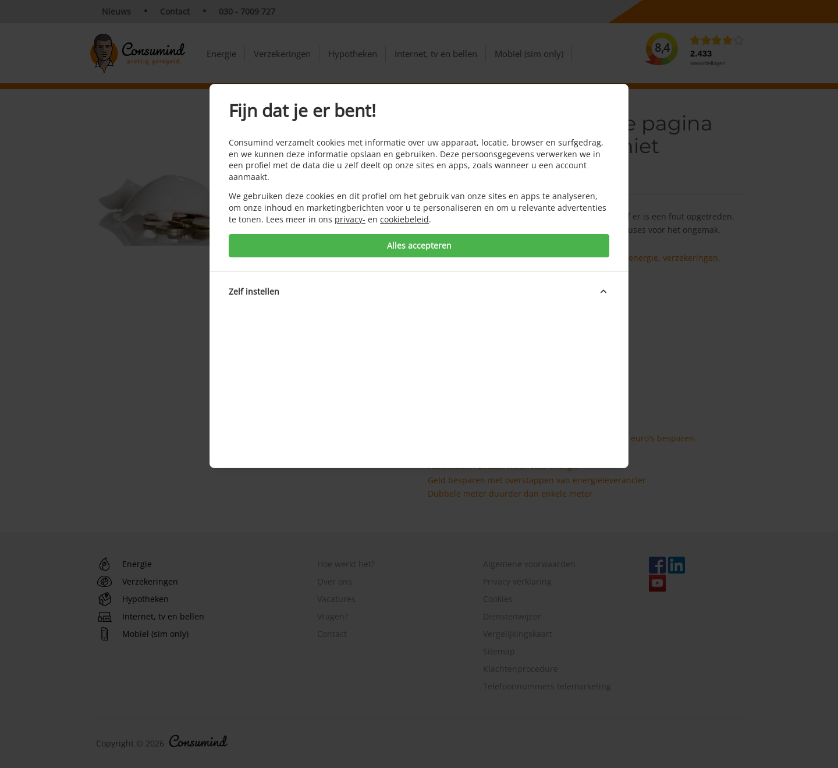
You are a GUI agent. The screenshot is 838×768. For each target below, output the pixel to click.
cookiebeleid (404, 219)
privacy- (350, 219)
